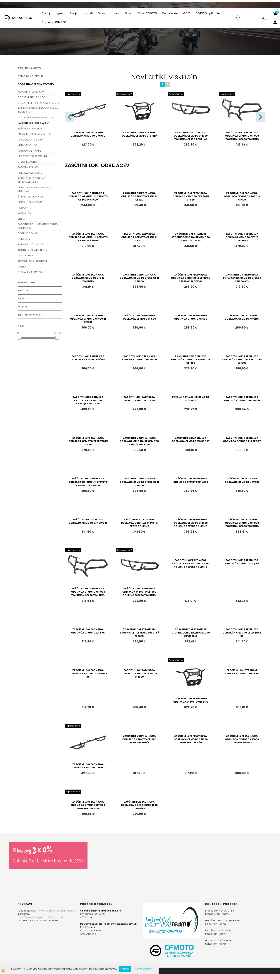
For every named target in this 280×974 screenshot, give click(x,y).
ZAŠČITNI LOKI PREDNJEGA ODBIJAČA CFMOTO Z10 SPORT (242, 439)
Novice (115, 13)
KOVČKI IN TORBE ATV (31, 92)
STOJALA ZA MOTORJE (31, 272)
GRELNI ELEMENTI (27, 162)
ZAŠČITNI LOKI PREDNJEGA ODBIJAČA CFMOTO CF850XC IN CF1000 (139, 278)
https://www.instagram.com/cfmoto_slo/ (41, 917)
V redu (125, 968)
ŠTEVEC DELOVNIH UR (30, 196)
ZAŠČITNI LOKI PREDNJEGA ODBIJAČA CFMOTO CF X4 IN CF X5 (241, 633)
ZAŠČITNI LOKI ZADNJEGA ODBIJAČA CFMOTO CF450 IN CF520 (242, 196)
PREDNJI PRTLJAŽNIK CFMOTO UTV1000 (190, 398)
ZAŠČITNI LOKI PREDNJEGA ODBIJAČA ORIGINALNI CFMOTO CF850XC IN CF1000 (190, 278)
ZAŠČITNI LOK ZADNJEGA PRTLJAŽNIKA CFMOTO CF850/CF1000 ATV (88, 400)
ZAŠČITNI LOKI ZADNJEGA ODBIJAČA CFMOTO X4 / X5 (88, 631)
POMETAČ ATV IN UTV (31, 244)
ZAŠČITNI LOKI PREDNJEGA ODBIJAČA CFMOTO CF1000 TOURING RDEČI (139, 739)
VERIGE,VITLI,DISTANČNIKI (32, 156)
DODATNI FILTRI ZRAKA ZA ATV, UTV (38, 103)
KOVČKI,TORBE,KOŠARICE (33, 261)
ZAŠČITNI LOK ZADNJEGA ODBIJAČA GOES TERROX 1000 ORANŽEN (139, 805)
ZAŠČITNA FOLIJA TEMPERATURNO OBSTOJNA (38, 226)
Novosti (87, 13)
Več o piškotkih (144, 968)
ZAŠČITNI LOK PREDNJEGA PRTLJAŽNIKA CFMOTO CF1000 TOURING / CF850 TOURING (190, 564)
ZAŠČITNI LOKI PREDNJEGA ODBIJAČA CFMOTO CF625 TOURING (242, 237)
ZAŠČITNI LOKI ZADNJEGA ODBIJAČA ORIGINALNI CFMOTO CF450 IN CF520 (88, 237)
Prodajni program (52, 13)
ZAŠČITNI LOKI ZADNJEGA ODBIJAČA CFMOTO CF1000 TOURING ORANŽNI (88, 805)
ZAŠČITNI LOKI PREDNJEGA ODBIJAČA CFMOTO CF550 (190, 317)
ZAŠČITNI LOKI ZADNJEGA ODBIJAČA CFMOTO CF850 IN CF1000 (88, 319)
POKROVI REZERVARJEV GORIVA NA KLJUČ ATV (38, 110)
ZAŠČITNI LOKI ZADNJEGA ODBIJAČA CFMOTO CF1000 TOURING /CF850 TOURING (191, 136)
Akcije (73, 13)
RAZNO (22, 266)
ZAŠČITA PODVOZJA (30, 128)
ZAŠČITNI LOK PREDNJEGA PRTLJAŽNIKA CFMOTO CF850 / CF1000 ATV (242, 278)
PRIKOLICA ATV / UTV (30, 139)
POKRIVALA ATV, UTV (30, 173)
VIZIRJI (21, 219)
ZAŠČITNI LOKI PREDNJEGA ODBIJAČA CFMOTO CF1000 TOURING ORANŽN (191, 739)
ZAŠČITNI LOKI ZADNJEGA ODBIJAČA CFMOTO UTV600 (242, 480)
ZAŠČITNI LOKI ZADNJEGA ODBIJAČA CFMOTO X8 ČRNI (242, 317)
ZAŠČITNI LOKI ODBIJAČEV (33, 123)
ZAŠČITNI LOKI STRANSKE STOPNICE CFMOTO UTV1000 (139, 358)
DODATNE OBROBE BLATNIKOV (36, 117)
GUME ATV (24, 239)
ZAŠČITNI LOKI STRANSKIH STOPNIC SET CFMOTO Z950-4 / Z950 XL (139, 633)
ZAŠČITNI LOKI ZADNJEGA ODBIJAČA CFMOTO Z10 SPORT (191, 439)
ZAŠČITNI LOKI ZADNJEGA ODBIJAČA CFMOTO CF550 (139, 317)
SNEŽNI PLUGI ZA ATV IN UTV (34, 134)
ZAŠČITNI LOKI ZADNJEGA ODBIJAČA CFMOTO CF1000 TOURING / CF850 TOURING (242, 523)
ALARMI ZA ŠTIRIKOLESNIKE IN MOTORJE (34, 189)
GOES (186, 13)
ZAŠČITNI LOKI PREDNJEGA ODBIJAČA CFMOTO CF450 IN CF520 (139, 196)
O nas (128, 13)
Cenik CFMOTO (147, 13)
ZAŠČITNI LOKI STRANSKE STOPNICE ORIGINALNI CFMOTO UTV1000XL (190, 633)
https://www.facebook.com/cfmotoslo (52, 910)
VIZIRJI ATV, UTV (27, 145)
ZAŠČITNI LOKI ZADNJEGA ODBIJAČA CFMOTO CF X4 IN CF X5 (88, 673)
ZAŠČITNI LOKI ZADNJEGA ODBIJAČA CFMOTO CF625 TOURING (88, 278)
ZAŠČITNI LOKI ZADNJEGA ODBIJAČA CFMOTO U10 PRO (88, 134)
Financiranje (170, 13)
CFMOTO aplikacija (208, 13)
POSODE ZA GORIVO (30, 202)
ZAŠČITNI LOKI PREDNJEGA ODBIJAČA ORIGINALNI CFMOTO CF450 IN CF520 (88, 196)
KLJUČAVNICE (26, 255)
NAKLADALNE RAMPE (29, 150)
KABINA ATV (24, 207)
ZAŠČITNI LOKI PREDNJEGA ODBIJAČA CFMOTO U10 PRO (139, 134)
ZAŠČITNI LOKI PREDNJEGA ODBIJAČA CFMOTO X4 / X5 (242, 562)
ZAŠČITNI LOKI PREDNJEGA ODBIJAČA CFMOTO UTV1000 (242, 398)
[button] (260, 117)
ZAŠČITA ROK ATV (28, 167)
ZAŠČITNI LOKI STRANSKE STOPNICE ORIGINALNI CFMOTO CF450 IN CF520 (190, 237)
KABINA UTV (24, 213)
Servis (101, 13)
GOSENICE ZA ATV (28, 233)
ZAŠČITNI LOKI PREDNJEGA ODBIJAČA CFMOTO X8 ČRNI (88, 358)
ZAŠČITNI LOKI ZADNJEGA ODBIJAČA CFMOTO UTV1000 (139, 398)
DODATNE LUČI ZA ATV (31, 97)
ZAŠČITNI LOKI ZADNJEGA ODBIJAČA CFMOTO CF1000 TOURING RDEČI (242, 739)
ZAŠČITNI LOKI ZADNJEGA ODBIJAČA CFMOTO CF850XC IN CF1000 (190, 360)
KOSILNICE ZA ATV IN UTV (32, 250)
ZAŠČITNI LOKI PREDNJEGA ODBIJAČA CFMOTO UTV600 (190, 480)
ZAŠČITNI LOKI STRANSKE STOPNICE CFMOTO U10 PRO (242, 671)
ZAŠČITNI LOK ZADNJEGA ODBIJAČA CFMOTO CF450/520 (88, 521)
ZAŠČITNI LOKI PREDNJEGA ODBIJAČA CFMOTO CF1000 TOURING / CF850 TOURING (242, 136)
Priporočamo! (73, 94)
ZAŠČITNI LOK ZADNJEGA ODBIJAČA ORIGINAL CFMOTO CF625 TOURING (139, 523)
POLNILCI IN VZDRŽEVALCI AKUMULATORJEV (32, 180)
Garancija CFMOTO (53, 22)
